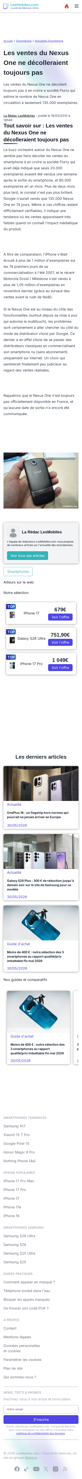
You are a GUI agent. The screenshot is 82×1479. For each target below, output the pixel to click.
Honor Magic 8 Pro (19, 1152)
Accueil (8, 40)
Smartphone (23, 40)
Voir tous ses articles (27, 555)
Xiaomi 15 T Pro (16, 1135)
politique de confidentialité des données (40, 1433)
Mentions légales (17, 1337)
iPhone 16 (11, 1216)
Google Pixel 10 (16, 1143)
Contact (9, 1328)
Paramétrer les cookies (22, 1359)
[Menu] (77, 6)
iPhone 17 (11, 1198)
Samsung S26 (14, 1244)
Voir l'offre (60, 617)
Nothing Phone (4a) (19, 1161)
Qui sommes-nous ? (19, 1377)
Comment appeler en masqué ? (29, 1282)
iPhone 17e (12, 1207)
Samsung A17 (14, 1126)
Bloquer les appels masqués (26, 1299)
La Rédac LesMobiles (19, 115)
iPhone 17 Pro (14, 1189)
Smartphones (18, 571)
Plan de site (13, 1368)
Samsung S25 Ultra (19, 1253)
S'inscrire (41, 1419)
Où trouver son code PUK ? (26, 1308)
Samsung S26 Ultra (19, 1236)
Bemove (31, 1457)
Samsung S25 (14, 1262)
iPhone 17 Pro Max (18, 1181)
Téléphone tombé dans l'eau (26, 1291)
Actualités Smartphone (49, 40)
